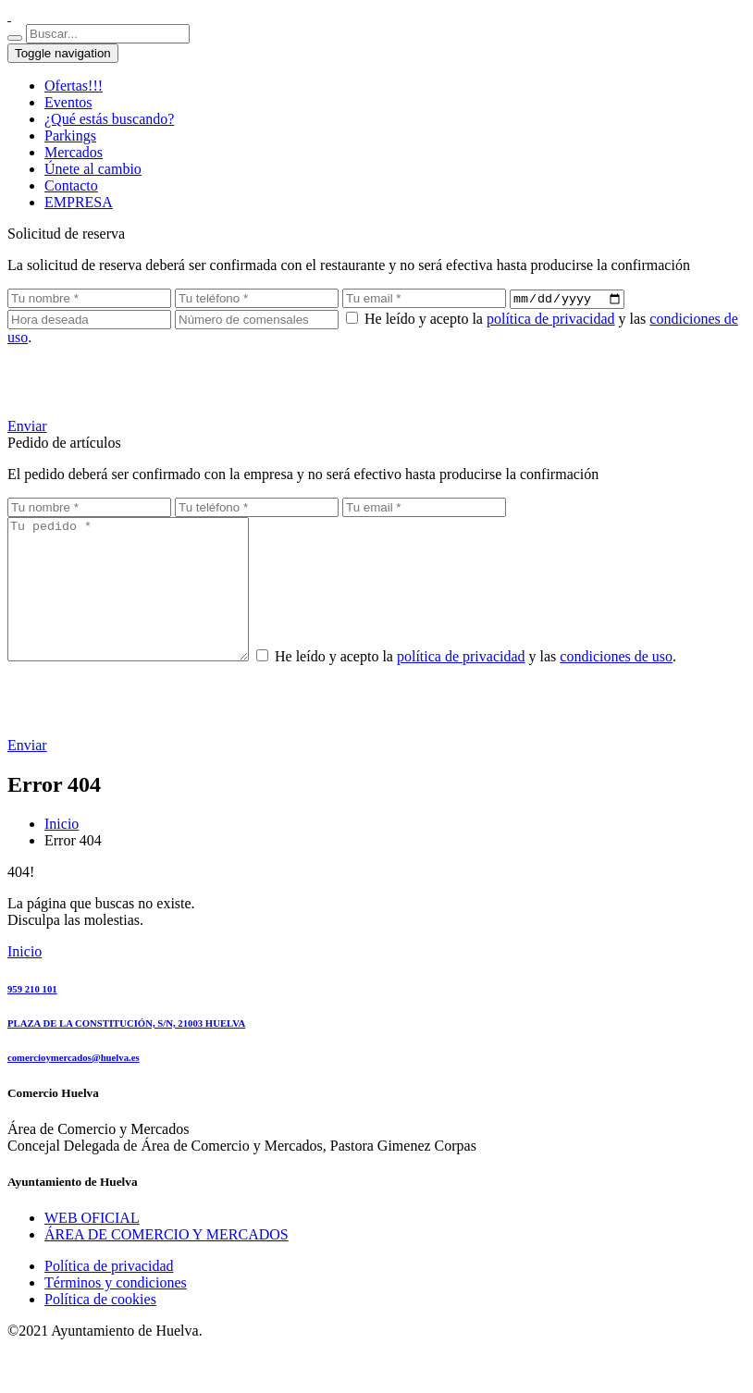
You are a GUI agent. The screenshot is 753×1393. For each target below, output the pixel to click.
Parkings (70, 135)
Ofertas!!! (73, 85)
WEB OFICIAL (92, 1247)
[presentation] (148, 384)
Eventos (68, 102)
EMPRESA (78, 202)
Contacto (71, 185)
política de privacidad (551, 320)
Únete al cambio (93, 169)
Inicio (61, 853)
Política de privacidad (109, 1295)
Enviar (27, 428)
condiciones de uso (643, 686)
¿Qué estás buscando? (109, 119)
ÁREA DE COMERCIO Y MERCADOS (166, 1264)
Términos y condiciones (115, 1312)
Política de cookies (100, 1329)
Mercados (73, 152)
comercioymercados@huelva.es (73, 1086)
